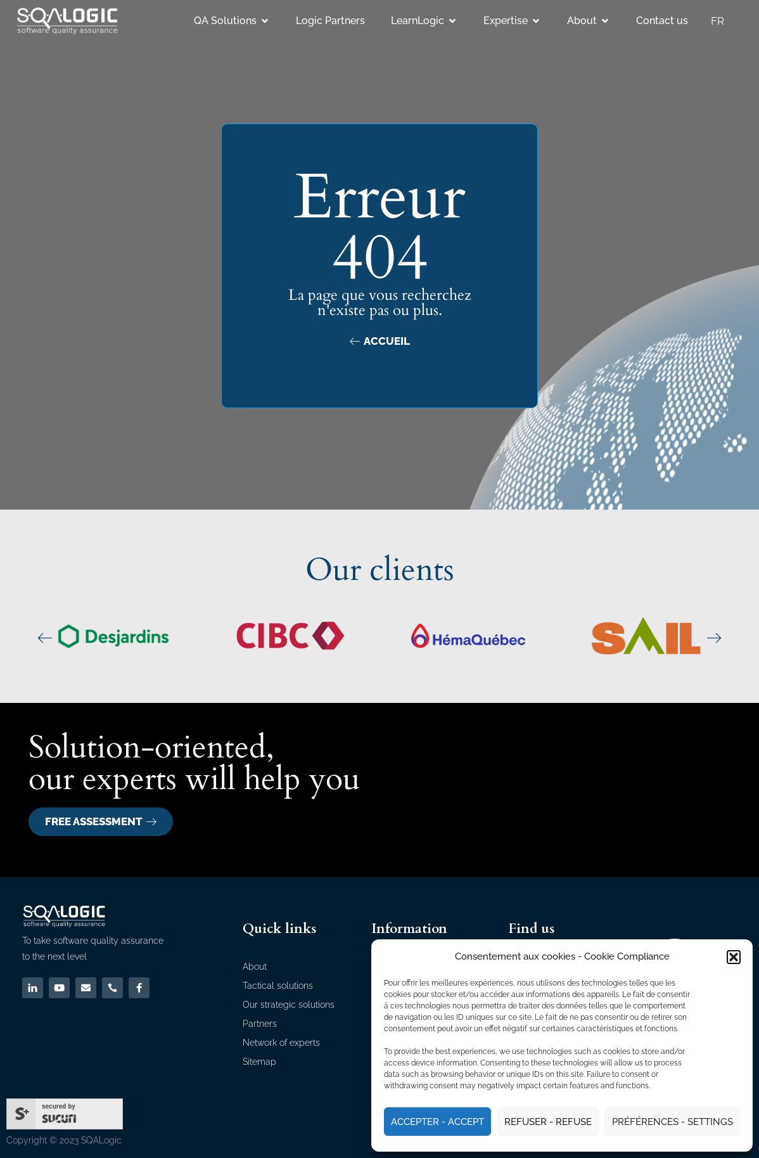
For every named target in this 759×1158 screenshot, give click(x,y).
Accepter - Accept (437, 1122)
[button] (733, 957)
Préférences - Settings (672, 1122)
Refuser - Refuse (548, 1122)
